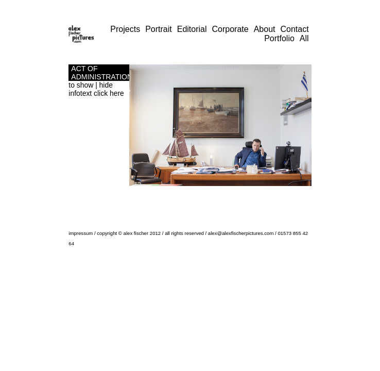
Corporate (230, 29)
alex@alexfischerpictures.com (241, 233)
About (264, 29)
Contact (295, 29)
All (304, 38)
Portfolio (279, 38)
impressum (80, 233)
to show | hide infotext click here (96, 89)
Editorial (192, 29)
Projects (125, 29)
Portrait (158, 29)
